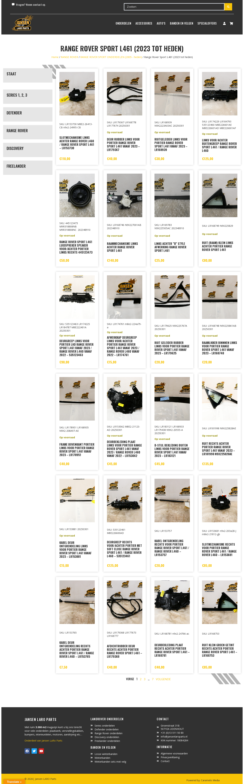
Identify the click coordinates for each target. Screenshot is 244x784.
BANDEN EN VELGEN (181, 23)
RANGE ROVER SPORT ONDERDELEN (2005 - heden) (111, 57)
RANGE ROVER (69, 57)
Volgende (163, 679)
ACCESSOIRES (143, 23)
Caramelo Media (210, 780)
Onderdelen (123, 23)
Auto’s (161, 23)
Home (55, 57)
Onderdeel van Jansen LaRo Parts (43, 740)
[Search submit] (228, 6)
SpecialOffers (207, 23)
